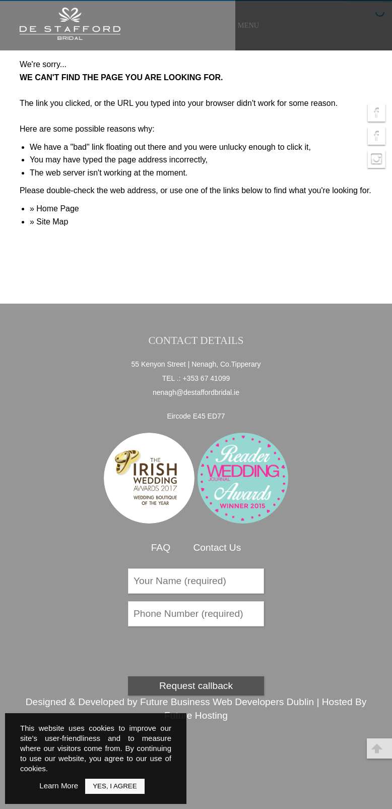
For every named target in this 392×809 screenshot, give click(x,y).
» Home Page (54, 208)
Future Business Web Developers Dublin (227, 702)
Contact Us (217, 547)
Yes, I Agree (115, 786)
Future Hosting (196, 715)
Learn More (58, 785)
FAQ (160, 547)
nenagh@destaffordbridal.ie (196, 392)
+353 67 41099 (206, 378)
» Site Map (49, 221)
